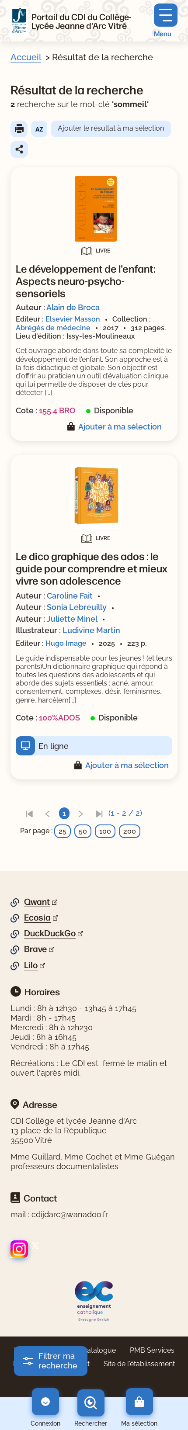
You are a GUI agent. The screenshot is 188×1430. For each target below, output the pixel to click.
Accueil (25, 57)
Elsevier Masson (72, 319)
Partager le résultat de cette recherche (19, 149)
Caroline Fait (70, 595)
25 (62, 831)
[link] (29, 813)
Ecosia (37, 917)
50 (83, 831)
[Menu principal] (166, 20)
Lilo (31, 965)
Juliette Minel (72, 618)
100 (105, 831)
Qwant (37, 902)
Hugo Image (66, 643)
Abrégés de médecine (53, 328)
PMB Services (152, 1350)
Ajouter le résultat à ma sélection (111, 128)
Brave (35, 949)
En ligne (53, 746)
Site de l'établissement (139, 1364)
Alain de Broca (73, 307)
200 (129, 831)
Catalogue (99, 1350)
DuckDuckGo (50, 933)
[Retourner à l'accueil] (19, 21)
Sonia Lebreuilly (77, 607)
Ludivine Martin (91, 630)
